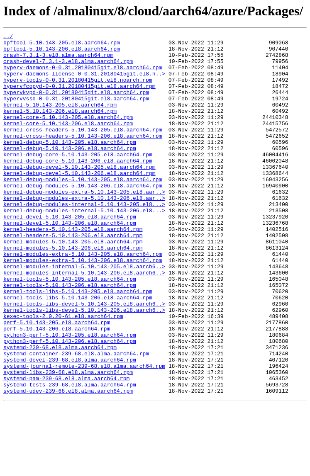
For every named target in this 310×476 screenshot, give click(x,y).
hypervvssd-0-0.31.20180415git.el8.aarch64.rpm (76, 112)
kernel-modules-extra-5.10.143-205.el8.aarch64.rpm (82, 298)
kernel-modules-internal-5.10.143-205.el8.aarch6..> (84, 313)
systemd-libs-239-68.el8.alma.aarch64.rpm (68, 440)
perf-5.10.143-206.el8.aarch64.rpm (56, 388)
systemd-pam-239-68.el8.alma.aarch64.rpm (66, 448)
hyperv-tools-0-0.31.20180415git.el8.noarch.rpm (77, 89)
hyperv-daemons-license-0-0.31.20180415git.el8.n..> (84, 82)
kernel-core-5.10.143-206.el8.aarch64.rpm (68, 142)
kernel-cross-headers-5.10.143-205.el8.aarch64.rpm (82, 149)
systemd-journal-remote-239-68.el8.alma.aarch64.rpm (84, 433)
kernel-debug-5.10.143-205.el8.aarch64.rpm (69, 164)
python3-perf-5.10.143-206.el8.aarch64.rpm (69, 403)
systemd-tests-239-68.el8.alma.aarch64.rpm (69, 455)
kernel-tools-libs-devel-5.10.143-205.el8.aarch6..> (84, 358)
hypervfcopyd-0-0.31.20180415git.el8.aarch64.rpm (79, 97)
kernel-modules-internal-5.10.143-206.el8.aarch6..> (84, 321)
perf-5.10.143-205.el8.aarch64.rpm (56, 380)
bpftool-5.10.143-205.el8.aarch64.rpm (61, 45)
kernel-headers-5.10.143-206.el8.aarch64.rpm (72, 276)
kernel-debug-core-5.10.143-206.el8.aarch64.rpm (77, 186)
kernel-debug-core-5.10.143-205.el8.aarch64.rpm (77, 179)
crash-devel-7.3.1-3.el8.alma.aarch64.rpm (68, 67)
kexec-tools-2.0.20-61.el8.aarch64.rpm (63, 373)
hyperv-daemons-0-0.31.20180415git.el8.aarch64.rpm (82, 74)
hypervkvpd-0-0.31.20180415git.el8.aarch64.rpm (76, 104)
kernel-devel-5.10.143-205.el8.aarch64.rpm (69, 253)
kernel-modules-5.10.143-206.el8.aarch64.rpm (72, 291)
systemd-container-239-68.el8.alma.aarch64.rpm (76, 418)
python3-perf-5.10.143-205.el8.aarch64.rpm (69, 395)
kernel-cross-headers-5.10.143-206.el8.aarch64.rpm (82, 156)
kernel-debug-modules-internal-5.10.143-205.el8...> (84, 239)
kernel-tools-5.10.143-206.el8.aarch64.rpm (69, 336)
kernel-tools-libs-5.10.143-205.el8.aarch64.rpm (77, 343)
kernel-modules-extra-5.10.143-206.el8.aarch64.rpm (82, 306)
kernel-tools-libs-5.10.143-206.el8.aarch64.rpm (77, 351)
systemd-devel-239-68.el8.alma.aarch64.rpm (69, 425)
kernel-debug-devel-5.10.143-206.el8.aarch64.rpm (79, 201)
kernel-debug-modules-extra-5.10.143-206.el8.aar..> (84, 231)
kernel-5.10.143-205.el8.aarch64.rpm (60, 119)
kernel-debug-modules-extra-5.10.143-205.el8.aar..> (84, 224)
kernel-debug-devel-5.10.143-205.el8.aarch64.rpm (79, 194)
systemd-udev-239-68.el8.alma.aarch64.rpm (68, 462)
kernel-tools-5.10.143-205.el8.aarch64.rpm (69, 328)
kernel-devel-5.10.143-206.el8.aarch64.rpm (69, 261)
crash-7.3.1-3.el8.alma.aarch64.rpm (58, 59)
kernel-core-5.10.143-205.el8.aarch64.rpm (68, 134)
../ (8, 37)
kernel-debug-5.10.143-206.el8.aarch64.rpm (69, 171)
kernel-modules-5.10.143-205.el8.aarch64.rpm (72, 283)
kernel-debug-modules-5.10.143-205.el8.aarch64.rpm (82, 209)
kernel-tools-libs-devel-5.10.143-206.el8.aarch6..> (84, 365)
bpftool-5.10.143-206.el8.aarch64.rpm (61, 52)
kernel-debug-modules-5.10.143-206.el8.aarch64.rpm (82, 216)
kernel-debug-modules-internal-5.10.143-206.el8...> (84, 246)
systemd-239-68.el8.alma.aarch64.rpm (60, 410)
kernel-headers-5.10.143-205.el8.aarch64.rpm (72, 268)
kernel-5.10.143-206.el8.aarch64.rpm (60, 127)
